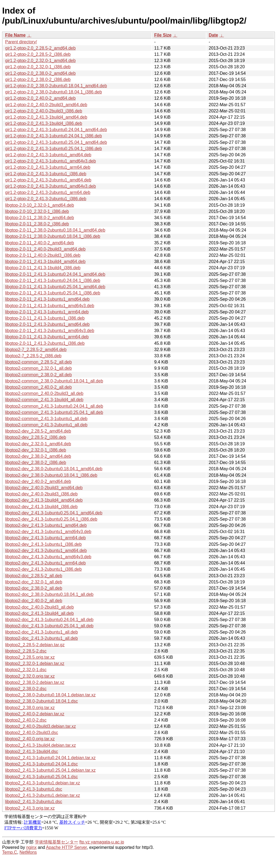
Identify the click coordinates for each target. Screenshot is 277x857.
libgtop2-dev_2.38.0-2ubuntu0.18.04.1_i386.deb (51, 475)
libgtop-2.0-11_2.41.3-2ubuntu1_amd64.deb (47, 324)
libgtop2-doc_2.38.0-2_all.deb (33, 588)
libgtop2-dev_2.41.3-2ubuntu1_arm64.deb (45, 563)
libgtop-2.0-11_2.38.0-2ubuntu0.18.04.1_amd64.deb (55, 230)
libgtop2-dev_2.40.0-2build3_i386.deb (41, 494)
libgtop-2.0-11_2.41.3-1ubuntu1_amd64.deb (47, 299)
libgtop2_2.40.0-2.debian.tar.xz (34, 714)
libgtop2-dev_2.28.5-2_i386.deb (35, 437)
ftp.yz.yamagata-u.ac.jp (101, 842)
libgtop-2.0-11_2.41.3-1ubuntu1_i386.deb (45, 318)
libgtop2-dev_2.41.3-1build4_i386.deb (41, 506)
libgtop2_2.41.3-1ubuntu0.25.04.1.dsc (41, 776)
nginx (31, 847)
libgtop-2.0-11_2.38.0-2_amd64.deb (39, 217)
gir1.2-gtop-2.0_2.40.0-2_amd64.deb (40, 98)
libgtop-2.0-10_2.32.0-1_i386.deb (37, 211)
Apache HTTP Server (66, 847)
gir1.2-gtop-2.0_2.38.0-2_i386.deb (38, 79)
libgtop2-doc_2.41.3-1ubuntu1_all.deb (41, 632)
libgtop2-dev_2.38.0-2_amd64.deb (38, 456)
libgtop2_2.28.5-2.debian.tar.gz (35, 644)
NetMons (28, 852)
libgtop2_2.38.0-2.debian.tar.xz (34, 682)
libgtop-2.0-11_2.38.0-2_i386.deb (37, 224)
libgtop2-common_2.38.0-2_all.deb (38, 374)
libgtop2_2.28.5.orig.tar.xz (30, 657)
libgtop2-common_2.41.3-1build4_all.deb (44, 399)
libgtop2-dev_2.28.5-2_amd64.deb (38, 431)
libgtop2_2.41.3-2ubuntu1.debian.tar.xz (42, 795)
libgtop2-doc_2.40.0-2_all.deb (33, 600)
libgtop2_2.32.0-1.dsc (26, 669)
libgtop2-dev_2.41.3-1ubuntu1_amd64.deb (46, 525)
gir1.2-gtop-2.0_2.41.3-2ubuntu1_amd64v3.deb (50, 186)
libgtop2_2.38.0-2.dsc (26, 688)
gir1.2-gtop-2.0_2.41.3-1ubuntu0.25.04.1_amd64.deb (56, 142)
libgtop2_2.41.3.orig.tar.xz (30, 808)
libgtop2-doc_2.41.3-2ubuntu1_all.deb (41, 638)
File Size (163, 35)
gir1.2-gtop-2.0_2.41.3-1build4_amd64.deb (46, 117)
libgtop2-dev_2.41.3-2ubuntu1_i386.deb (43, 569)
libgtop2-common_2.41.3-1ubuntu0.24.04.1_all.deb (54, 406)
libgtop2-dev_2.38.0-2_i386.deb (35, 462)
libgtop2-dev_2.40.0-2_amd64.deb (38, 481)
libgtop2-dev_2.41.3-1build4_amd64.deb (44, 500)
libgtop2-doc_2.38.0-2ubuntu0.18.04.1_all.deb (49, 594)
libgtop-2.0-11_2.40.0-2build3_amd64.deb (45, 249)
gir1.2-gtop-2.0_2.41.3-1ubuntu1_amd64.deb (48, 154)
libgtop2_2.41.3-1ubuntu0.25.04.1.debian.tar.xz (50, 770)
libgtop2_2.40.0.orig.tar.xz (30, 738)
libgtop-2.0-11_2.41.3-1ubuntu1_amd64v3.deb (49, 305)
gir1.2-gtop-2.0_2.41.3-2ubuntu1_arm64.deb (47, 192)
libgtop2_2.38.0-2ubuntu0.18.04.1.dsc (41, 701)
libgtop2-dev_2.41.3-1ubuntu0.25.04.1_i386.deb (51, 519)
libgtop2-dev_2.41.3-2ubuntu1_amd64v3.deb (48, 556)
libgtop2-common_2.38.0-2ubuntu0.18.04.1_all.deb (54, 381)
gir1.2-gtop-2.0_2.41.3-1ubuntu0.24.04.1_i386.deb (53, 136)
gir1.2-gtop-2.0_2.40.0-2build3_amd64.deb (46, 104)
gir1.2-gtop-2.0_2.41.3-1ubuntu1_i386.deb (45, 173)
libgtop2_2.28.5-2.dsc (26, 651)
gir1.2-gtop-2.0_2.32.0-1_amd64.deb (40, 60)
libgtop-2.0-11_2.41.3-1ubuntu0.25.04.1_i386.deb (52, 293)
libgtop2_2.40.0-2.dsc (26, 720)
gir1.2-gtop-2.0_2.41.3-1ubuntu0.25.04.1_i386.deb (53, 148)
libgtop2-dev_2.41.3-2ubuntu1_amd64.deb (46, 550)
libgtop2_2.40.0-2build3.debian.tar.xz (40, 726)
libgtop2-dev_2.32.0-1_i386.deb (35, 450)
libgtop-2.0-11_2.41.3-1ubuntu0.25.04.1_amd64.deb (55, 286)
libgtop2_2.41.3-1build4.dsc (31, 751)
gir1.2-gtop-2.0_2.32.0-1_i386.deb (38, 66)
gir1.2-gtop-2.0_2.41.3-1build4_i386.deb (43, 123)
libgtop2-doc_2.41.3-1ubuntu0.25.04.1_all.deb (49, 626)
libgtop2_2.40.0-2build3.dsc (31, 732)
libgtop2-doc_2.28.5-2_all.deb (33, 575)
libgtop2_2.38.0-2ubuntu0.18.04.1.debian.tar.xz (50, 695)
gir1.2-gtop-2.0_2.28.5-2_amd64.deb (40, 48)
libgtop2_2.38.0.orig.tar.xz (30, 707)
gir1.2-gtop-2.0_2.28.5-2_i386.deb (38, 54)
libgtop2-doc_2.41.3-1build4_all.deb (39, 613)
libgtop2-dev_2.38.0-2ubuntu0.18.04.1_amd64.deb (53, 468)
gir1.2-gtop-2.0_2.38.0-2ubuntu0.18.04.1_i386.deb (53, 92)
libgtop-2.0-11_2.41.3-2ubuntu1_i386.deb (45, 343)
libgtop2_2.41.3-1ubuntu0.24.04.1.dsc (41, 764)
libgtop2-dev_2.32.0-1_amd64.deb (38, 444)
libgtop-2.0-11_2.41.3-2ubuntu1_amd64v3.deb (49, 330)
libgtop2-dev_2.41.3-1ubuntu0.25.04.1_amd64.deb (53, 513)
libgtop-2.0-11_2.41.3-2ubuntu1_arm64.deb (47, 337)
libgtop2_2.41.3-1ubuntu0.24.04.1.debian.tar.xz (50, 757)
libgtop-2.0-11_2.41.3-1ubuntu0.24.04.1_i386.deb (52, 280)
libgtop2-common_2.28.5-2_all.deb (38, 362)
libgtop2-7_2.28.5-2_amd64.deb (36, 349)
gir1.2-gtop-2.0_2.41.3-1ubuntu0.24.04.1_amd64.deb (56, 129)
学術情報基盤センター (56, 842)
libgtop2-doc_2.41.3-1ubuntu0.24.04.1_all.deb (49, 619)
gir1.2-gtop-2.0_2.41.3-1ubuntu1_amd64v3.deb (50, 161)
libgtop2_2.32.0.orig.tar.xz (30, 676)
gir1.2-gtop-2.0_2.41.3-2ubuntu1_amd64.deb (48, 180)
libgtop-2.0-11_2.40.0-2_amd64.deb (39, 243)
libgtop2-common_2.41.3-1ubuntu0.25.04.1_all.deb (54, 412)
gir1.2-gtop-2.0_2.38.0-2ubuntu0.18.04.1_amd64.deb (56, 85)
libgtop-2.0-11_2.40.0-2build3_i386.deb (42, 255)
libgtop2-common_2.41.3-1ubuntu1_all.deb (46, 418)
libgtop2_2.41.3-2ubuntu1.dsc (33, 801)
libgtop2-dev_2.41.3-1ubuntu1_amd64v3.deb (48, 531)
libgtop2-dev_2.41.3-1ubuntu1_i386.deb (43, 544)
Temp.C (9, 852)
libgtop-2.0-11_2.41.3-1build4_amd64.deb (45, 261)
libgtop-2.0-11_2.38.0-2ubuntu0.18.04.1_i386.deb (52, 236)
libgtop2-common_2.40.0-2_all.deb (38, 387)
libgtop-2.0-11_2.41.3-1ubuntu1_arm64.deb (47, 312)
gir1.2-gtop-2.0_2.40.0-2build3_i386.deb (43, 111)
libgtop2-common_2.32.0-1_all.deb (38, 368)
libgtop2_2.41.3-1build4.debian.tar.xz (40, 745)
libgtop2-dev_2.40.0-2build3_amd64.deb (44, 487)
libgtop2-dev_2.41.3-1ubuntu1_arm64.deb (45, 537)
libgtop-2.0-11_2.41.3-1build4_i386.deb (42, 267)
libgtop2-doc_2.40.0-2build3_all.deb (39, 607)
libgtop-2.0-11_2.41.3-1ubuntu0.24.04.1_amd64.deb (55, 274)
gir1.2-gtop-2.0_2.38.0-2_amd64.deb (40, 73)
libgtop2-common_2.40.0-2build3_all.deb (44, 393)
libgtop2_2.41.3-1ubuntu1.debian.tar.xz (42, 783)
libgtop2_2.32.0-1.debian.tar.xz (34, 663)
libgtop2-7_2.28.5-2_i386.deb (33, 355)
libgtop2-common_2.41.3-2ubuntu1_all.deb (46, 425)
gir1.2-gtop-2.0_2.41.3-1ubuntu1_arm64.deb (47, 167)
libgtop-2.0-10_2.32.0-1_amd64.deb (39, 205)
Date (213, 35)
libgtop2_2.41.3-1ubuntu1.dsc (33, 789)
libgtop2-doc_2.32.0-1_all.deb (33, 582)
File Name (15, 35)
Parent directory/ (21, 42)
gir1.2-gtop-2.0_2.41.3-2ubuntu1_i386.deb (45, 198)
